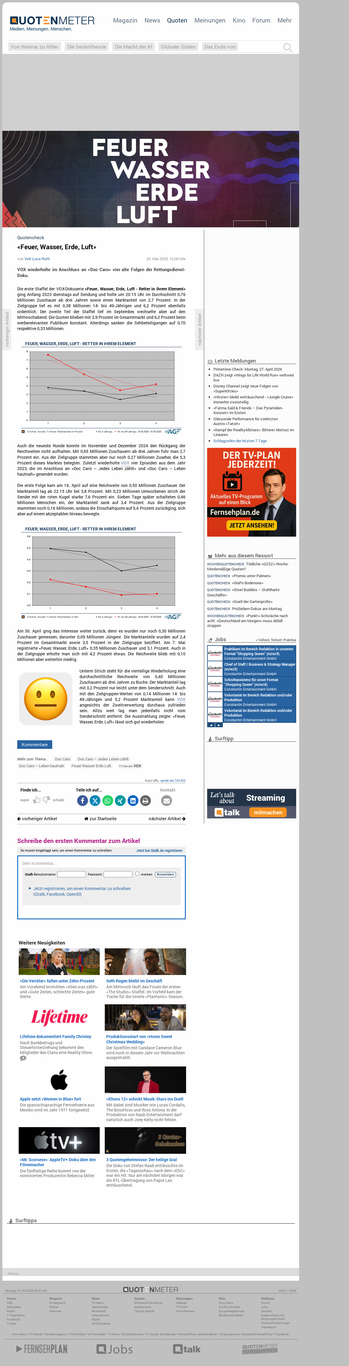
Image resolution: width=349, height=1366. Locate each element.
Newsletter (14, 1307)
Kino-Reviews (185, 1311)
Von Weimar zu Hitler (34, 46)
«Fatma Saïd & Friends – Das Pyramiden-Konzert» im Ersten (248, 410)
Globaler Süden (178, 46)
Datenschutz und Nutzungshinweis (273, 1317)
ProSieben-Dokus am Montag (244, 608)
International (100, 1315)
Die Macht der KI (133, 46)
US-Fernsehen (101, 1323)
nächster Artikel (167, 818)
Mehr (284, 20)
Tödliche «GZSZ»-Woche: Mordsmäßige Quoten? (247, 566)
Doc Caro (62, 759)
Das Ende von (220, 46)
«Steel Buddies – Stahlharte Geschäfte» (243, 592)
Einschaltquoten (133, 1334)
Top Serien (282, 1334)
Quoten (177, 20)
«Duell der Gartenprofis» (239, 601)
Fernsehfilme (187, 1334)
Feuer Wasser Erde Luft (91, 765)
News (152, 20)
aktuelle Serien (207, 1334)
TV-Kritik (182, 1307)
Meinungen (210, 20)
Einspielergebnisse (231, 1311)
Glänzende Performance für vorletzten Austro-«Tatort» (245, 421)
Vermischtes (100, 1307)
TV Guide (152, 1334)
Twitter (11, 1323)
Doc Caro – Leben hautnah (41, 765)
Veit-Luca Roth (37, 258)
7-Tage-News (16, 1315)
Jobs (264, 1307)
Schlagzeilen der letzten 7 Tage (240, 440)
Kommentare (35, 744)
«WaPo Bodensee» (235, 582)
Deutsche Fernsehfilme (257, 1334)
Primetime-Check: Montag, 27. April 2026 (247, 369)
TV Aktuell (35, 1334)
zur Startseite (100, 818)
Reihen (54, 1307)
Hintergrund (57, 1303)
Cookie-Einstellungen (275, 1323)
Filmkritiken (77, 1334)
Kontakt (266, 1311)
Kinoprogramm (229, 1334)
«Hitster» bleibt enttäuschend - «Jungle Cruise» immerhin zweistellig (253, 399)
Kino (239, 20)
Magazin (125, 20)
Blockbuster (168, 1334)
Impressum (268, 1327)
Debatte (181, 1303)
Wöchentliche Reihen (148, 1303)
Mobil (11, 1311)
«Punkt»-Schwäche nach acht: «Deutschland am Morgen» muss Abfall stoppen (247, 620)
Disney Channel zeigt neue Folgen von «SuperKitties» (245, 388)
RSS (9, 1303)
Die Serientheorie (86, 46)
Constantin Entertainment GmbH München (250, 653)
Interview (55, 1311)
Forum (261, 20)
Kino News (20, 1334)
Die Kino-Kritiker (229, 1307)
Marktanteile (142, 1307)
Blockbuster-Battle (231, 1315)
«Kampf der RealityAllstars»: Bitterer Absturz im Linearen (253, 432)
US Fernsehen (97, 1334)
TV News (114, 1334)
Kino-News (226, 1303)
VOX (125, 463)
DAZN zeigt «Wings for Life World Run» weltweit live (253, 377)
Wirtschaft (98, 1311)
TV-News (98, 1303)
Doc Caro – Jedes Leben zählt (103, 759)
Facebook (13, 1319)
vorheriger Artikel (37, 818)
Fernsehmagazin (56, 1334)
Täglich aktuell (144, 1311)
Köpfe (95, 1319)
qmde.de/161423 (173, 780)
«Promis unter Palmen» (239, 575)
